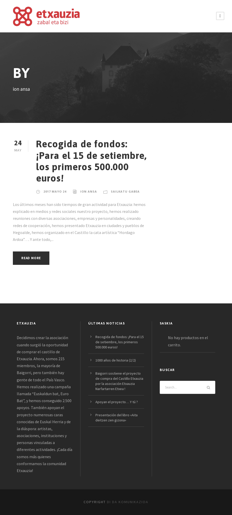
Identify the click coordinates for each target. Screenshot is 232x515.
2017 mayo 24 (54, 191)
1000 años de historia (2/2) (115, 360)
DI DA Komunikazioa (127, 502)
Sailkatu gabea (125, 191)
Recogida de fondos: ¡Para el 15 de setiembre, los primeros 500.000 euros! (91, 161)
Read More (31, 258)
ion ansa (88, 191)
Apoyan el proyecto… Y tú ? (116, 402)
